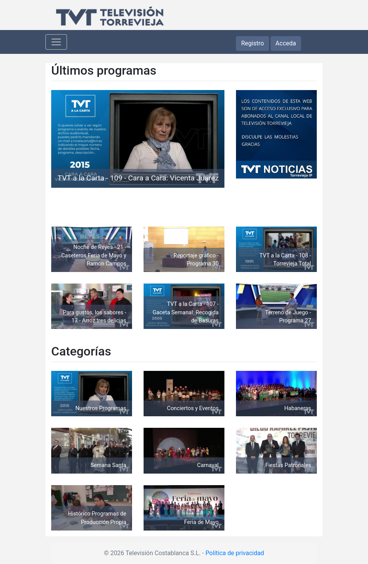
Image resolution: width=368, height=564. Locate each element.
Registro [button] (252, 43)
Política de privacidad (235, 553)
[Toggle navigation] (56, 42)
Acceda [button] (286, 43)
